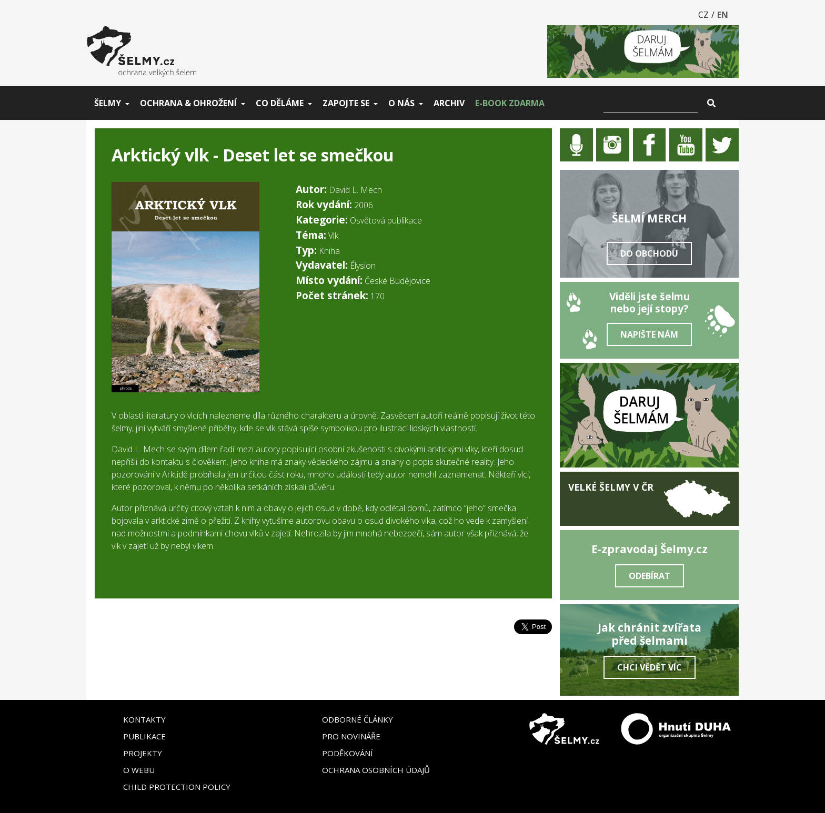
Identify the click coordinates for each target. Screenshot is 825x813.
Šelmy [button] (107, 103)
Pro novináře (351, 736)
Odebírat (649, 576)
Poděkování (347, 753)
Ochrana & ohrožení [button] (188, 103)
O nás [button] (401, 103)
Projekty (142, 753)
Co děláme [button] (280, 103)
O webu (139, 770)
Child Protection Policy (176, 786)
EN (722, 15)
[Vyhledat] (650, 103)
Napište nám (649, 334)
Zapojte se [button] (346, 103)
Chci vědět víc (649, 667)
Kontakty (144, 719)
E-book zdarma (510, 103)
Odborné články (357, 719)
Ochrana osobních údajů (376, 770)
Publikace (144, 736)
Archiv (449, 103)
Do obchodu (649, 253)
